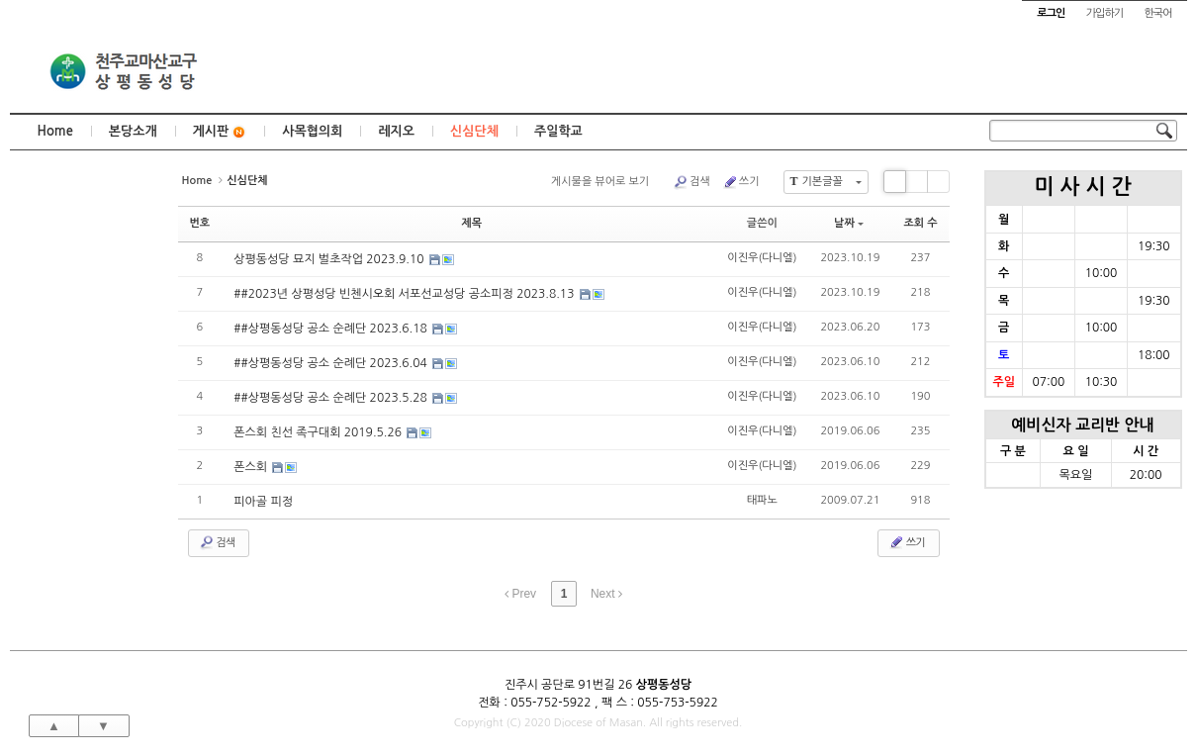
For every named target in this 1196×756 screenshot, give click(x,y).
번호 (200, 223)
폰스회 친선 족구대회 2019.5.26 (319, 432)
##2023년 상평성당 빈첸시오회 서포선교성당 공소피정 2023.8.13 (405, 294)
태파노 (762, 500)
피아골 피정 (263, 502)
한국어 (1157, 13)
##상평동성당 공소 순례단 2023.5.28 (331, 398)
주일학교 (558, 131)
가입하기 (1104, 13)
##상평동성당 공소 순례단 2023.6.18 (331, 328)
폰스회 (251, 467)
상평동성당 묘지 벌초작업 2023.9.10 (330, 259)
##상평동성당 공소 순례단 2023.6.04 (331, 363)
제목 (471, 223)
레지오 (396, 131)
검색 (691, 182)
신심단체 (474, 131)
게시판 (220, 132)
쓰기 (741, 182)
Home (55, 131)
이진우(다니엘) (761, 257)
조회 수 (920, 223)
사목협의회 (312, 131)
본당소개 (133, 131)
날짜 (849, 223)
